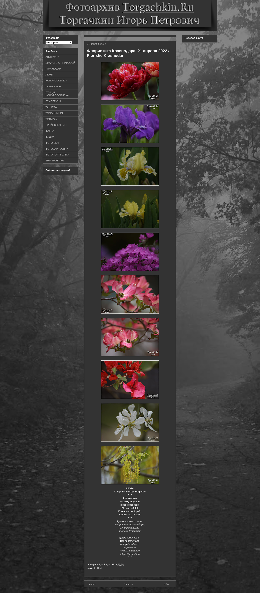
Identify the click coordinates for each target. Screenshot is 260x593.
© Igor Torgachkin (130, 554)
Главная (128, 584)
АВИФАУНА (52, 56)
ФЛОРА (98, 568)
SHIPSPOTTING (55, 160)
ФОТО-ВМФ (52, 142)
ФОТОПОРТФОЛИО (57, 154)
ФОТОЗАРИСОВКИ (57, 148)
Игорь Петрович (130, 550)
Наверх (92, 584)
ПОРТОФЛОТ (53, 86)
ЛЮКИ (49, 74)
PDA (166, 584)
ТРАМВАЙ (51, 119)
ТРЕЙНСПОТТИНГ (57, 125)
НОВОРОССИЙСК (56, 80)
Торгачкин (130, 547)
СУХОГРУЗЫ (53, 101)
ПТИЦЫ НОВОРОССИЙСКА (57, 94)
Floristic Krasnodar (130, 531)
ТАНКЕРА (51, 107)
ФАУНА (50, 130)
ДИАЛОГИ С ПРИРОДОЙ (60, 62)
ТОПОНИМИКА (54, 113)
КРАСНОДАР (53, 68)
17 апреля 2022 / (130, 527)
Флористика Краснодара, (130, 524)
